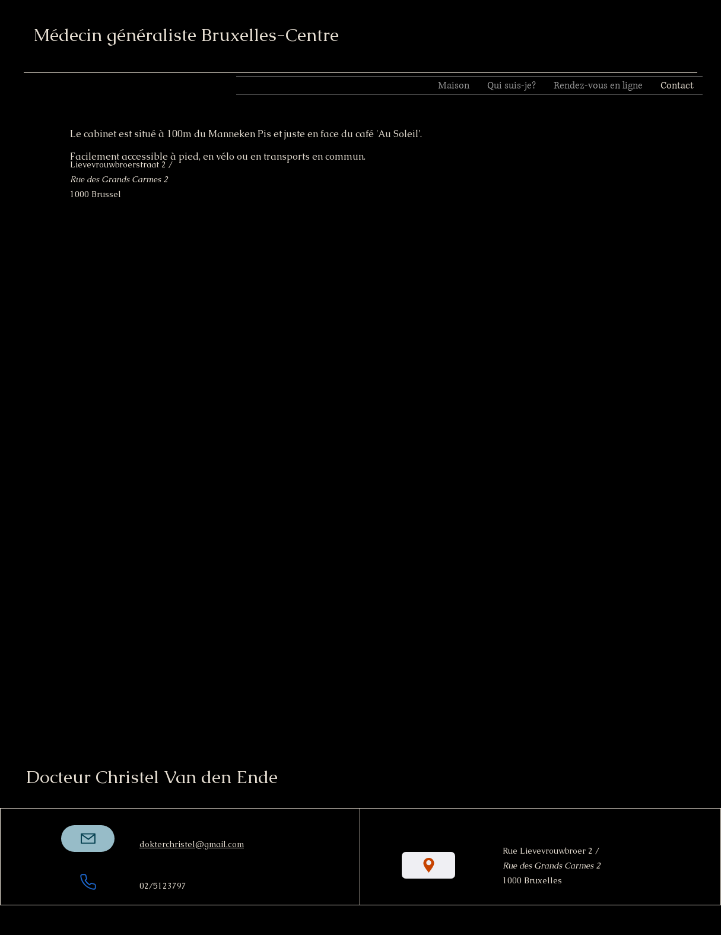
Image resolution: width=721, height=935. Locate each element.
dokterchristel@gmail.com (191, 844)
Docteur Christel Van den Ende (152, 776)
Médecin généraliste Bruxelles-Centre (186, 34)
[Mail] (88, 838)
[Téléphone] (88, 881)
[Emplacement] (428, 865)
